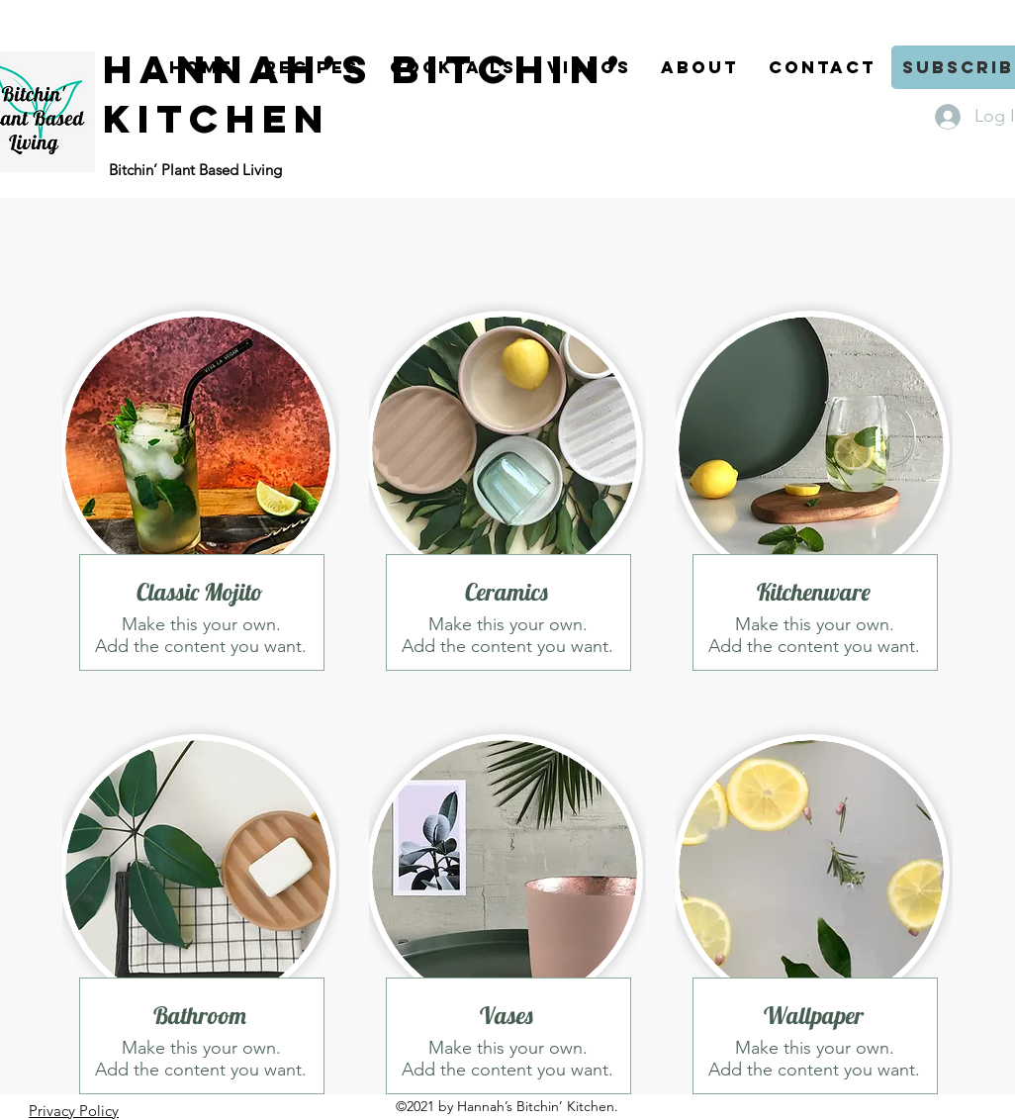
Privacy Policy (74, 1110)
